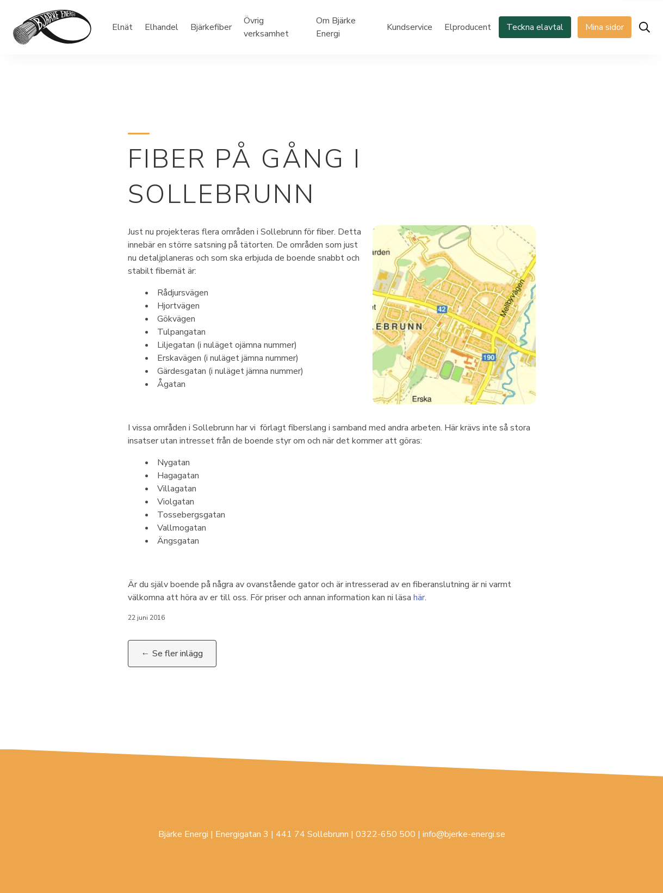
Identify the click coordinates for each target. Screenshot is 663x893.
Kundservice (409, 27)
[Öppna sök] (644, 27)
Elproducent (467, 27)
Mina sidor (604, 27)
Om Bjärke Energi (336, 27)
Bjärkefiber (211, 27)
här (419, 597)
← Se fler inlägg (172, 654)
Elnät (122, 27)
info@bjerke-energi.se (464, 834)
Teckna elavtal (534, 27)
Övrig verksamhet (266, 27)
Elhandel (161, 27)
